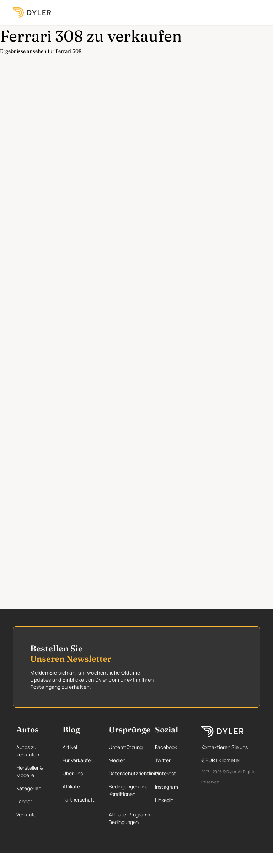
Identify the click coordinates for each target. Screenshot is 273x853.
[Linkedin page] (172, 800)
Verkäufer (27, 814)
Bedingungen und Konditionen (128, 790)
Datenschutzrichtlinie (133, 773)
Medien (117, 760)
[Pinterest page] (172, 773)
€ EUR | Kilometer (220, 760)
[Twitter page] (172, 760)
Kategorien (28, 788)
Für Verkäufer (77, 760)
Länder (24, 801)
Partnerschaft (79, 799)
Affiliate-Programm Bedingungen (130, 818)
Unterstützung (126, 747)
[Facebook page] (172, 747)
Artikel (70, 747)
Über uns (73, 773)
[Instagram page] (172, 786)
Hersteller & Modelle (29, 771)
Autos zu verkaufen (27, 751)
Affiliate (71, 786)
